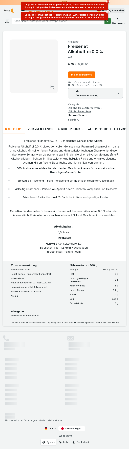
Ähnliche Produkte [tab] (70, 129)
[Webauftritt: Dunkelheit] (80, 442)
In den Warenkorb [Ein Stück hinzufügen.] (81, 74)
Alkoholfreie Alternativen (84, 107)
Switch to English (71, 428)
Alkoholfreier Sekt (79, 111)
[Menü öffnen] (7, 21)
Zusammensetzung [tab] (40, 129)
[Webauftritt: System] (48, 442)
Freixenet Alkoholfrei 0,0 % (85, 49)
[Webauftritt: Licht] (63, 442)
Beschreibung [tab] (14, 129)
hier (61, 420)
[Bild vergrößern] (52, 87)
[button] (115, 10)
